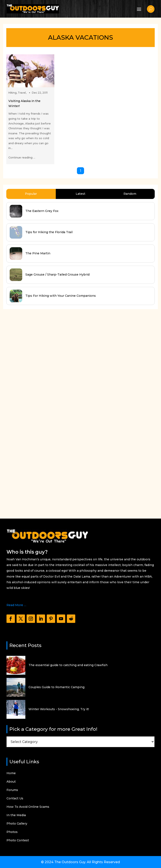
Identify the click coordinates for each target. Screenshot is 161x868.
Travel (22, 92)
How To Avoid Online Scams (27, 807)
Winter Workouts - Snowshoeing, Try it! (59, 709)
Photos (12, 832)
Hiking (12, 92)
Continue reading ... (21, 157)
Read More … (16, 605)
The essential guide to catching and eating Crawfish (68, 665)
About (11, 781)
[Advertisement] (34, 409)
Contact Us (14, 798)
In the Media (16, 815)
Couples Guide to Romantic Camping (56, 687)
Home (11, 773)
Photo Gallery (16, 823)
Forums (12, 790)
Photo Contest (17, 840)
